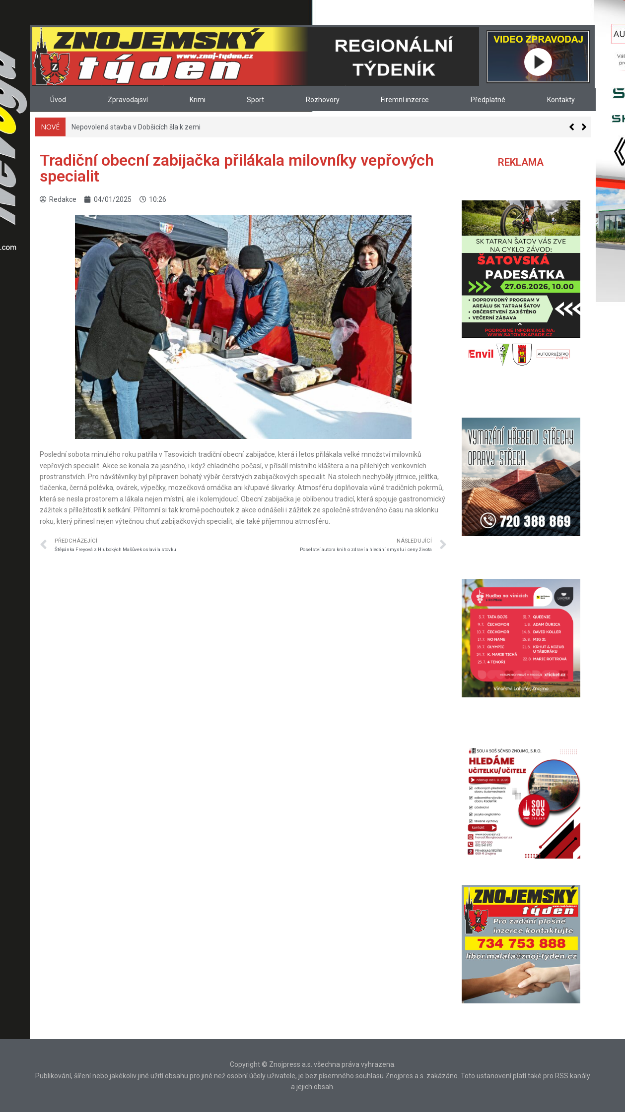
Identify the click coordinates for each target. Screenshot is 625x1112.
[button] (584, 127)
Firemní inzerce (405, 100)
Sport (255, 100)
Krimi (198, 100)
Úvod (58, 100)
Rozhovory (323, 100)
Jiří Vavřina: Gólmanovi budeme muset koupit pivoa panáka (163, 127)
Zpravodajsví (128, 100)
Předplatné (488, 100)
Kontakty (561, 100)
